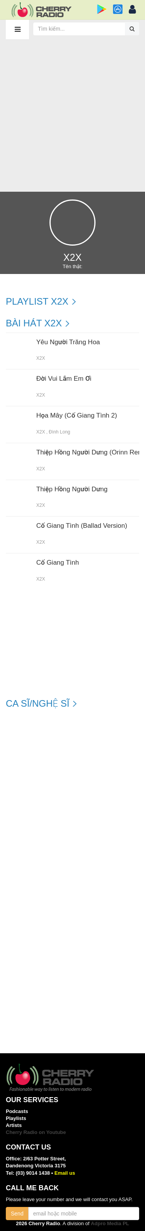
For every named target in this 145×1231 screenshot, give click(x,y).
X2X (40, 358)
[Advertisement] (72, 115)
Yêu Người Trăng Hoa (68, 342)
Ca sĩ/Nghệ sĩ (37, 704)
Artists (14, 1125)
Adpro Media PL (110, 1223)
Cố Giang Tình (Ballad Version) (81, 525)
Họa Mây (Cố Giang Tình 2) (76, 415)
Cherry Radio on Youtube (36, 1132)
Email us (65, 1173)
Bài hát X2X (34, 323)
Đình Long (59, 432)
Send (17, 1213)
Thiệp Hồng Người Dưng (72, 489)
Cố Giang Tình (57, 562)
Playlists (16, 1118)
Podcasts (17, 1111)
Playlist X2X (37, 301)
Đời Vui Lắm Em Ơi (64, 378)
